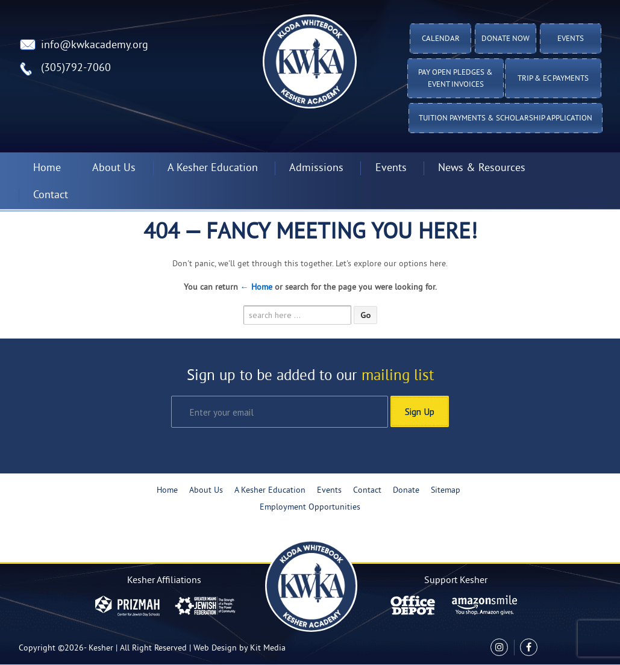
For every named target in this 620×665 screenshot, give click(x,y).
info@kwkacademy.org (94, 45)
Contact (50, 195)
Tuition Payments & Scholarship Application (505, 118)
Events (570, 39)
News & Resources (481, 168)
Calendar (441, 39)
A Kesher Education (213, 168)
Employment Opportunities (310, 507)
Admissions (316, 168)
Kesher (101, 648)
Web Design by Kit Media (239, 648)
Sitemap (445, 490)
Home (47, 168)
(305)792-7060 (76, 68)
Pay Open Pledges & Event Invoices (455, 79)
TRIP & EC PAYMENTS (553, 79)
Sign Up (419, 411)
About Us (114, 168)
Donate (406, 490)
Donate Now (505, 39)
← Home (256, 288)
